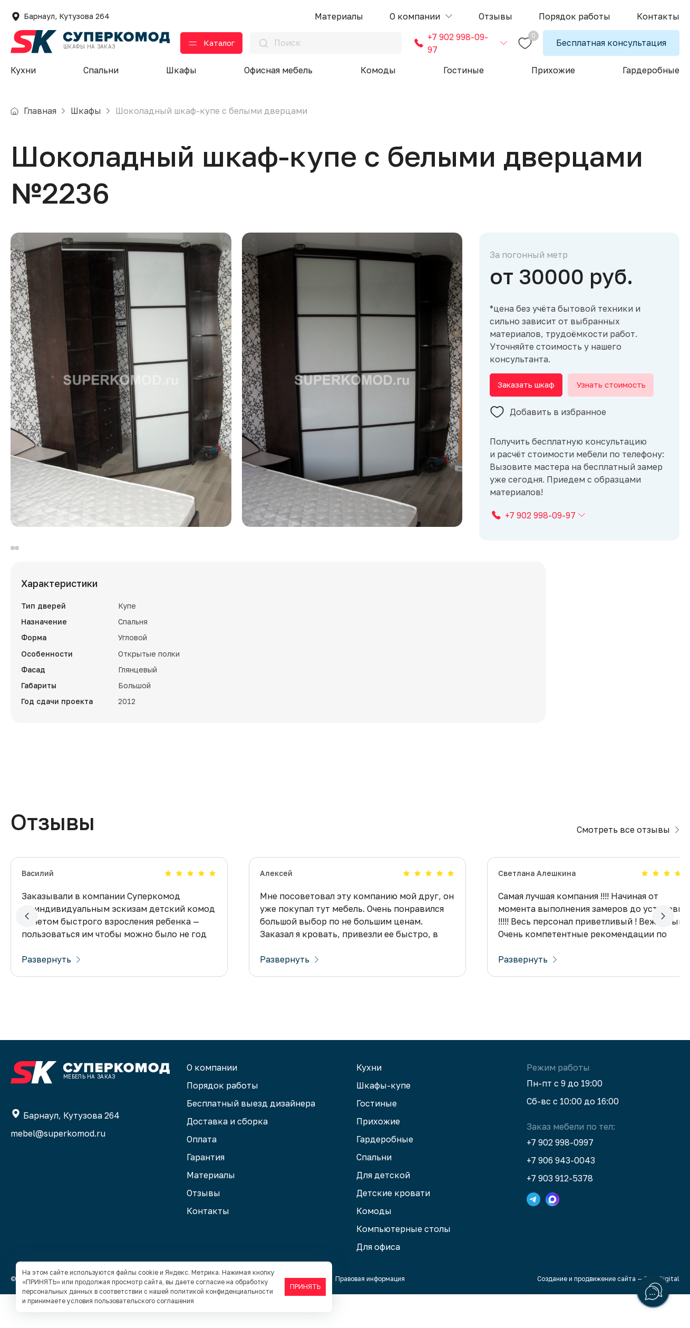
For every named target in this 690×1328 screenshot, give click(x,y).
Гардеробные (651, 70)
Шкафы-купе (383, 1119)
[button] (421, 16)
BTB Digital (661, 1312)
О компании (212, 1101)
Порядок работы (222, 1119)
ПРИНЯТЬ (305, 1287)
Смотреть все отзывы (628, 863)
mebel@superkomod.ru (58, 1167)
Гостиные (463, 70)
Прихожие (553, 70)
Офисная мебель (278, 70)
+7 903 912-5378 (560, 1212)
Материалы (211, 1209)
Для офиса (378, 1280)
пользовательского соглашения (144, 1301)
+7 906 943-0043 (561, 1194)
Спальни (101, 70)
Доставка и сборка (227, 1155)
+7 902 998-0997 (560, 1176)
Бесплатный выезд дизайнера (251, 1137)
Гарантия (206, 1191)
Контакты (208, 1244)
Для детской (383, 1209)
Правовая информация (370, 1312)
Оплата (202, 1173)
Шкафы (181, 70)
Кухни (23, 70)
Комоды (378, 70)
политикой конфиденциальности (221, 1291)
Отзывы (203, 1226)
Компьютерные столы (403, 1262)
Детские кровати (393, 1226)
